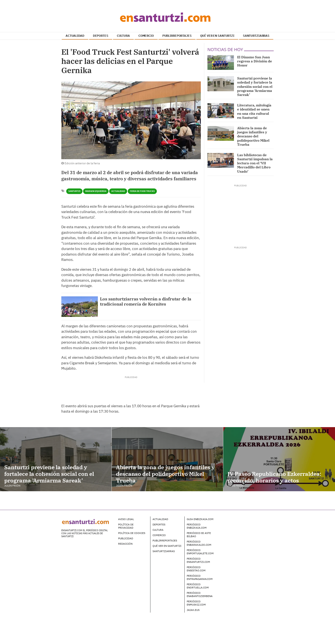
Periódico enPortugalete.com (200, 551)
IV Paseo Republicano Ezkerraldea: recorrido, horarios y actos (274, 477)
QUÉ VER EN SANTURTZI (217, 36)
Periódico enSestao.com (196, 569)
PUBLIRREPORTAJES (177, 36)
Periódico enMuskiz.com (196, 603)
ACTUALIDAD (75, 36)
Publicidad (125, 538)
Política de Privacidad (126, 526)
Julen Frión (12, 485)
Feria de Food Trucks (142, 191)
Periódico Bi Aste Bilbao (199, 534)
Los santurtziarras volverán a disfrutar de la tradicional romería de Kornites (145, 301)
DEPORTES (100, 36)
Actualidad (118, 191)
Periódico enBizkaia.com (197, 526)
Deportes (159, 524)
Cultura (158, 529)
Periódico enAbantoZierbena (200, 594)
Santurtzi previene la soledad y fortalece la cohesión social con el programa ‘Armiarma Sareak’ (254, 86)
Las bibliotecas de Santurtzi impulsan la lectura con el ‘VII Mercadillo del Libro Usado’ (255, 163)
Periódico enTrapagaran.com (200, 577)
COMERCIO (146, 36)
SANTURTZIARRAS (256, 36)
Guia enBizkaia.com (200, 519)
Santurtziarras (164, 551)
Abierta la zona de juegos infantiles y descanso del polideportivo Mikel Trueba (253, 136)
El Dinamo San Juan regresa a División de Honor (254, 61)
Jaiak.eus (193, 610)
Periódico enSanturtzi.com (198, 560)
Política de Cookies (131, 533)
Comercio (159, 535)
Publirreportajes (165, 540)
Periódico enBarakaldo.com (199, 543)
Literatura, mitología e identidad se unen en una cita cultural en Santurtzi (254, 111)
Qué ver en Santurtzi (167, 545)
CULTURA (123, 36)
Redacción (125, 543)
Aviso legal (126, 519)
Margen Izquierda (95, 191)
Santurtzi (74, 191)
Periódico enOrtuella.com (198, 586)
